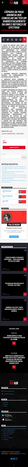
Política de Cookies (7, 434)
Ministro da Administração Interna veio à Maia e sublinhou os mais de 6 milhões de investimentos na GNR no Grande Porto (14, 359)
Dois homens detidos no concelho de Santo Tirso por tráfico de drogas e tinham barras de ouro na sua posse (14, 168)
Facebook (5, 402)
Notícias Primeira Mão (8, 133)
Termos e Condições (8, 437)
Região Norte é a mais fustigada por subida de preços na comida (14, 337)
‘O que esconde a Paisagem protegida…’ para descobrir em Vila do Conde (14, 259)
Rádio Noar (20, 133)
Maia (10, 131)
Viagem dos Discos (6, 191)
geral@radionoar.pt (9, 394)
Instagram (5, 404)
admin (4, 142)
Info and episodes (14, 236)
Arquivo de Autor (14, 147)
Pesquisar (3, 154)
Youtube (5, 406)
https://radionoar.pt (9, 391)
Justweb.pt (23, 453)
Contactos (5, 439)
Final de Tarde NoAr (7, 196)
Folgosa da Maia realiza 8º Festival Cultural (14, 284)
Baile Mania (5, 201)
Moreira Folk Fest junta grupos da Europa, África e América (14, 309)
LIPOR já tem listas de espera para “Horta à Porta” (14, 175)
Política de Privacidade (8, 432)
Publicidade (6, 435)
